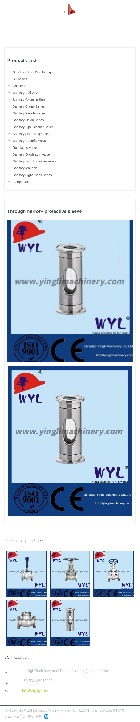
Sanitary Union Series (28, 120)
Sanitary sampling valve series (34, 161)
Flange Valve (22, 182)
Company (92, 20)
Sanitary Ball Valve (26, 93)
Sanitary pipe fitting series (31, 134)
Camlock (19, 86)
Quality (112, 20)
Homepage (17, 20)
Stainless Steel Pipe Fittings (33, 72)
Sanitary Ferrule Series (29, 113)
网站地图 (34, 717)
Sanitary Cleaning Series (30, 99)
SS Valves (20, 79)
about (38, 20)
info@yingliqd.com (35, 691)
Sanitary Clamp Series (29, 106)
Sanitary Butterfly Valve (29, 141)
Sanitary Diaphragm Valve (31, 154)
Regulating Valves (25, 147)
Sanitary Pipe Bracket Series (33, 127)
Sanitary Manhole (25, 168)
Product (71, 20)
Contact (14, 31)
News (53, 20)
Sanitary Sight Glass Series (32, 175)
